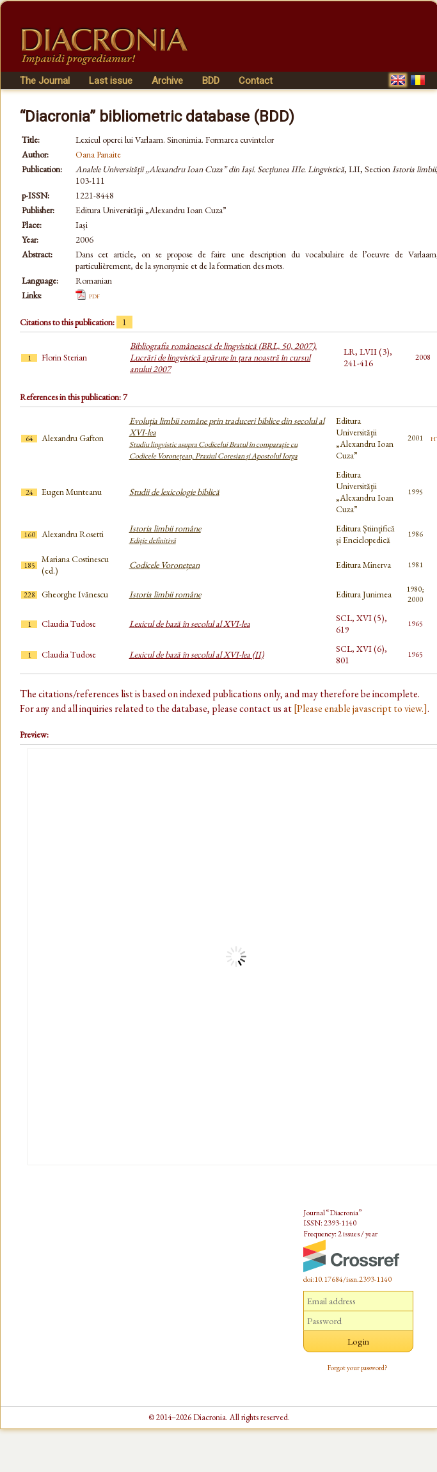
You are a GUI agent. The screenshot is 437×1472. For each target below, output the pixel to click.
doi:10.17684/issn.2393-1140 (347, 1279)
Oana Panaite (98, 154)
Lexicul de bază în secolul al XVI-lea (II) (196, 654)
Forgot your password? (358, 1367)
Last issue (110, 80)
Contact (256, 80)
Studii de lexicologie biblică (174, 491)
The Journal (45, 80)
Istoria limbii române (165, 534)
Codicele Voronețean (164, 564)
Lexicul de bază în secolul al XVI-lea (189, 623)
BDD (210, 80)
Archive (167, 80)
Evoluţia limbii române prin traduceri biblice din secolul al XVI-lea (226, 438)
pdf (94, 295)
